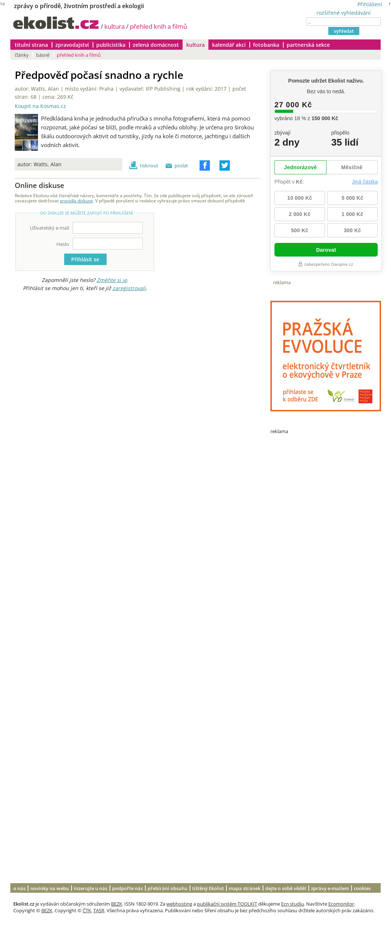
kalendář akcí (229, 44)
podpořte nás (127, 888)
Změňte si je (112, 279)
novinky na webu (49, 888)
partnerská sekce (308, 44)
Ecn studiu (292, 903)
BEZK (116, 903)
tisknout (149, 165)
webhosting (179, 903)
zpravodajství (72, 44)
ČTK (87, 910)
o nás (19, 888)
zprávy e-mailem (330, 888)
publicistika (110, 44)
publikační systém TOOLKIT (227, 903)
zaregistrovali (129, 288)
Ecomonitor (341, 903)
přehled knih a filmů (158, 26)
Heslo (62, 244)
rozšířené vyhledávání (343, 12)
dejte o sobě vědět (285, 888)
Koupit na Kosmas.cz (40, 106)
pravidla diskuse (76, 200)
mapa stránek (244, 888)
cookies (362, 888)
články (22, 55)
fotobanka (266, 44)
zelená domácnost (156, 44)
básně (42, 55)
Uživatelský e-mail (49, 227)
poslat (181, 165)
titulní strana (31, 44)
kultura (114, 26)
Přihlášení (369, 4)
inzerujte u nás (90, 888)
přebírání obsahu (167, 888)
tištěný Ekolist (208, 888)
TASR (98, 910)
